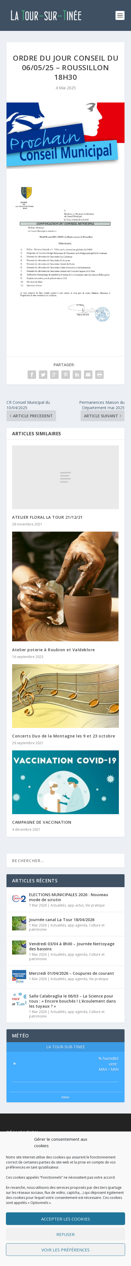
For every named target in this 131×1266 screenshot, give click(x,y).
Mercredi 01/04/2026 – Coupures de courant (71, 973)
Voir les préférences (65, 1250)
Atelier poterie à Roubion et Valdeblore (53, 649)
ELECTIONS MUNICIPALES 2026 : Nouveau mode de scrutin (68, 897)
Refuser (65, 1234)
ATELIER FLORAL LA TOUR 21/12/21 (47, 517)
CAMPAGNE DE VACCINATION (42, 822)
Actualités (58, 905)
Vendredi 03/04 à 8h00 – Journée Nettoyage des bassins (71, 946)
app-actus (76, 905)
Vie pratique (95, 905)
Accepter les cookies (65, 1219)
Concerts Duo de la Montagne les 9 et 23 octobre (63, 736)
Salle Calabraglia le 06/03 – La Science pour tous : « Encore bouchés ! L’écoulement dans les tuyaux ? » (72, 1001)
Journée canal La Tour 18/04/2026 (61, 919)
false (65, 1097)
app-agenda (77, 925)
